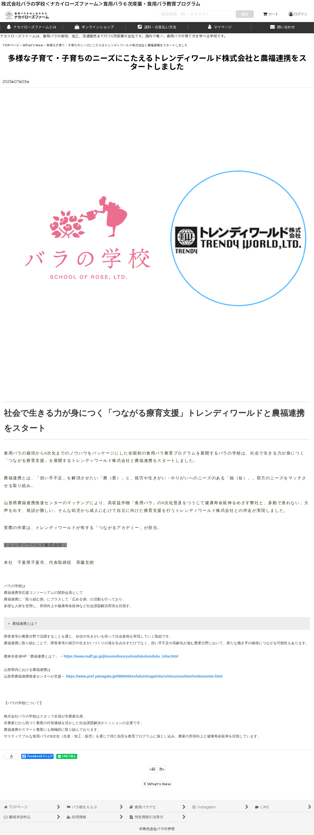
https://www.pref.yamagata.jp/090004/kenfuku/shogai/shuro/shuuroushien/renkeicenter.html (144, 676)
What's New (157, 784)
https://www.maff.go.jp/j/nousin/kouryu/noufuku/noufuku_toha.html (121, 656)
